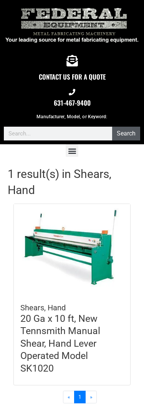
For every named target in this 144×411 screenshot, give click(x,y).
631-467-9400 (72, 103)
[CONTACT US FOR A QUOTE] (72, 61)
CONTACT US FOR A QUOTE (72, 77)
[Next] (91, 397)
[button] (72, 150)
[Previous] (68, 397)
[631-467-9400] (72, 92)
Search (126, 133)
